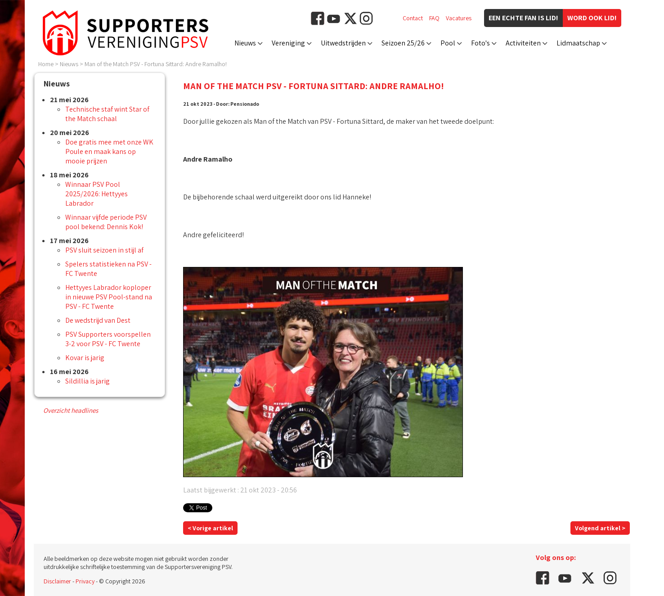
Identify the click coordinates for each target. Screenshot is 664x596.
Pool (447, 43)
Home (46, 64)
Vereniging (288, 43)
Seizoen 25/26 (403, 43)
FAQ (434, 18)
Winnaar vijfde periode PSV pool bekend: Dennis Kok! (106, 221)
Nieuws (245, 43)
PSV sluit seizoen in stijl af (104, 250)
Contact (413, 18)
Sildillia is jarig (87, 381)
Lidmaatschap (578, 43)
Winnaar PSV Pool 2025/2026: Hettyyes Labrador (96, 194)
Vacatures (458, 18)
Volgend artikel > (600, 528)
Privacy (85, 581)
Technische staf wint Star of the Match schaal (107, 113)
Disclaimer (57, 581)
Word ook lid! (592, 18)
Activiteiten (523, 43)
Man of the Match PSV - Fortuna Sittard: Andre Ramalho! (156, 64)
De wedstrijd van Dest (97, 320)
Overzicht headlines (70, 410)
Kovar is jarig (84, 357)
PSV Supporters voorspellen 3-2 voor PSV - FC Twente (108, 339)
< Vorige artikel (210, 528)
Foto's (480, 43)
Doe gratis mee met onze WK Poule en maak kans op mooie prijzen (109, 151)
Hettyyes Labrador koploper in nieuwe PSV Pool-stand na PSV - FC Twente (108, 297)
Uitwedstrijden (343, 43)
